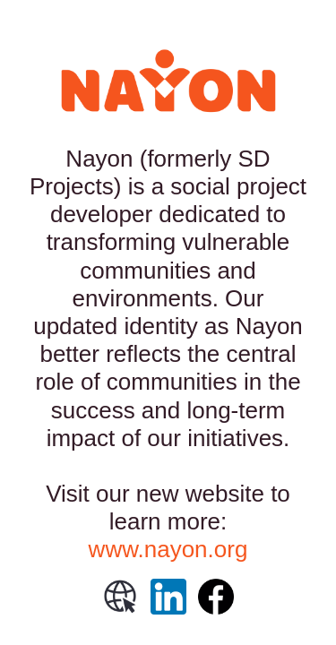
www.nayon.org (168, 549)
